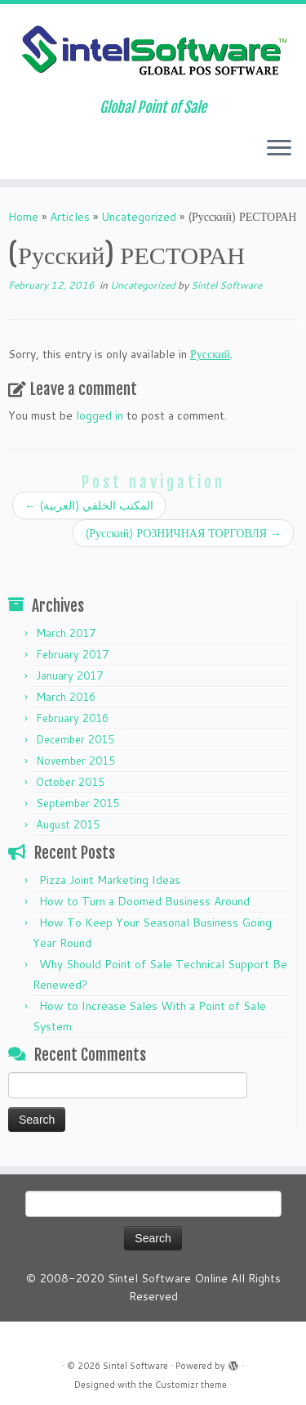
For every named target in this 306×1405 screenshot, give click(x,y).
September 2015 (77, 803)
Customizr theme (191, 1384)
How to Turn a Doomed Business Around (144, 901)
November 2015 (75, 760)
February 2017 (72, 654)
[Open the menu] (279, 149)
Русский (210, 354)
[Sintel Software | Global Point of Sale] (153, 51)
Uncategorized (138, 217)
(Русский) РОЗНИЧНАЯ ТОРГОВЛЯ (183, 533)
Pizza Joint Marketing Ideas (109, 880)
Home (23, 217)
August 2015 (68, 824)
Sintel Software (226, 285)
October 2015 (70, 781)
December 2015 (75, 739)
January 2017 (69, 675)
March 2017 (65, 633)
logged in (99, 415)
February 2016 (72, 718)
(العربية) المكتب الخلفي (88, 505)
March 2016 (65, 696)
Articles (70, 217)
